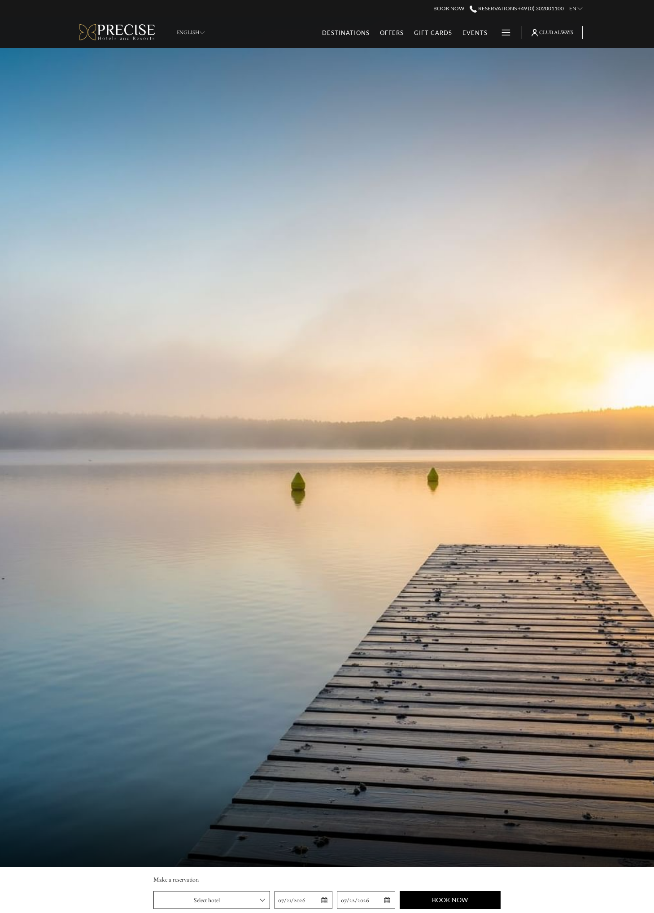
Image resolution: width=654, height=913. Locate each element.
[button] (303, 900)
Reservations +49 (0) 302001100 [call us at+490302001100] (516, 8)
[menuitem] (346, 32)
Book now (450, 900)
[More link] (503, 32)
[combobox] (212, 900)
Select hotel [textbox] (207, 900)
